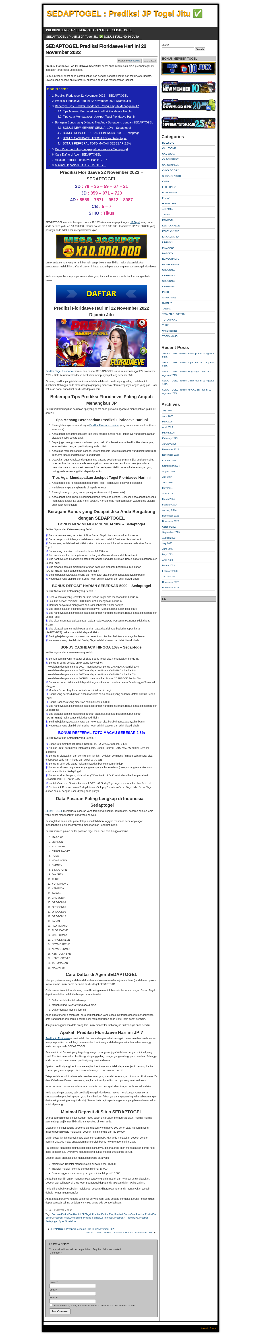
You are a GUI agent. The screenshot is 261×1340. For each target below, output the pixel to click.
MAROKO (167, 253)
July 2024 (167, 477)
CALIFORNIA (169, 148)
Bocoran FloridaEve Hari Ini (66, 1214)
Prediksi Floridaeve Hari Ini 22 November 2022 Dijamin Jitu (93, 100)
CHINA (165, 181)
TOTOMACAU (169, 319)
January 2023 (169, 576)
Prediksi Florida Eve (102, 1214)
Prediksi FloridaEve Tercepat (98, 1217)
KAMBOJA (167, 220)
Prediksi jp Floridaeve (57, 1038)
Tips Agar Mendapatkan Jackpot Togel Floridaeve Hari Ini (99, 116)
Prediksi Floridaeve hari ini (104, 425)
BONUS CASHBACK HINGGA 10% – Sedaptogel (95, 138)
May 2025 (167, 421)
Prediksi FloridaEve (124, 1214)
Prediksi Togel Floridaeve (59, 371)
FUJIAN (166, 198)
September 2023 (171, 532)
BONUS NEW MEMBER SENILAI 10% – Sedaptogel (97, 127)
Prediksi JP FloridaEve (126, 1217)
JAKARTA (167, 209)
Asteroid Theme (209, 1332)
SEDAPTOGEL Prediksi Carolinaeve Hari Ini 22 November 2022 (119, 1232)
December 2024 (170, 449)
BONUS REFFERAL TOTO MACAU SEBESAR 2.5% (97, 143)
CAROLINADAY (170, 159)
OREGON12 (168, 286)
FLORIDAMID (169, 192)
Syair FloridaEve (67, 1221)
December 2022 (170, 582)
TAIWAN (166, 308)
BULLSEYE (168, 142)
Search (165, 45)
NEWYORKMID (170, 264)
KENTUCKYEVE (171, 225)
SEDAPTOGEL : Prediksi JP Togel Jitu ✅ (125, 13)
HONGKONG (169, 203)
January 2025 (169, 443)
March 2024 (168, 499)
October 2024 (169, 460)
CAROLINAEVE (170, 165)
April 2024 (167, 493)
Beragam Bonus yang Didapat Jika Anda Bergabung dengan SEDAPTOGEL (104, 122)
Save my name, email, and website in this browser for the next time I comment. (95, 1309)
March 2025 (168, 432)
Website (54, 1301)
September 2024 (171, 465)
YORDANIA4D (170, 336)
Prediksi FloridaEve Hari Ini (67, 1217)
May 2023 (167, 554)
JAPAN (166, 214)
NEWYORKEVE (170, 258)
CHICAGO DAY (170, 170)
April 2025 (167, 427)
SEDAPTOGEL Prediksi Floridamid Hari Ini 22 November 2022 (82, 1229)
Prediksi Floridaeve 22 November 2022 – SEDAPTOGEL (91, 95)
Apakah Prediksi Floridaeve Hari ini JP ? (81, 159)
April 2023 (167, 560)
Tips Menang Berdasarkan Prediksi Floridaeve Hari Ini (97, 111)
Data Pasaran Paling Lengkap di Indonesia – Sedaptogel (91, 149)
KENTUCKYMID (170, 231)
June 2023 (167, 549)
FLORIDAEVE (169, 187)
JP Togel (135, 222)
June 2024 (167, 482)
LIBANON (167, 242)
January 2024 (169, 510)
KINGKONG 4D (170, 236)
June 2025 (167, 416)
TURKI (165, 325)
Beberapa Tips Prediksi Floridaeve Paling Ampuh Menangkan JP (97, 106)
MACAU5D (168, 247)
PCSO (165, 292)
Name (53, 1286)
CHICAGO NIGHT (171, 176)
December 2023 (170, 515)
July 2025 (167, 410)
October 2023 (169, 526)
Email (53, 1294)
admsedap (134, 60)
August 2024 (168, 471)
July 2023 (167, 543)
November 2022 (170, 587)
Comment (56, 1252)
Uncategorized (169, 330)
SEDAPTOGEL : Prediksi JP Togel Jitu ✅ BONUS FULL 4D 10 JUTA (92, 36)
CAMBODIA (168, 153)
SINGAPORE (169, 297)
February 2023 (170, 571)
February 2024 (170, 504)
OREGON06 (168, 275)
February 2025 (170, 438)
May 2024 (167, 488)
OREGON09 (168, 281)
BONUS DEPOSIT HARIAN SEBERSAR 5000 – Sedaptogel (101, 133)
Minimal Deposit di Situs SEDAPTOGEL (80, 165)
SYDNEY (167, 303)
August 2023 (168, 537)
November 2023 (170, 521)
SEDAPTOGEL (54, 811)
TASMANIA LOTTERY (173, 314)
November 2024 (170, 454)
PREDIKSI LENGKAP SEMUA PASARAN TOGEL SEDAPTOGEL (89, 30)
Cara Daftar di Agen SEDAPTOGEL (78, 154)
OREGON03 (168, 270)
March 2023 (168, 565)
